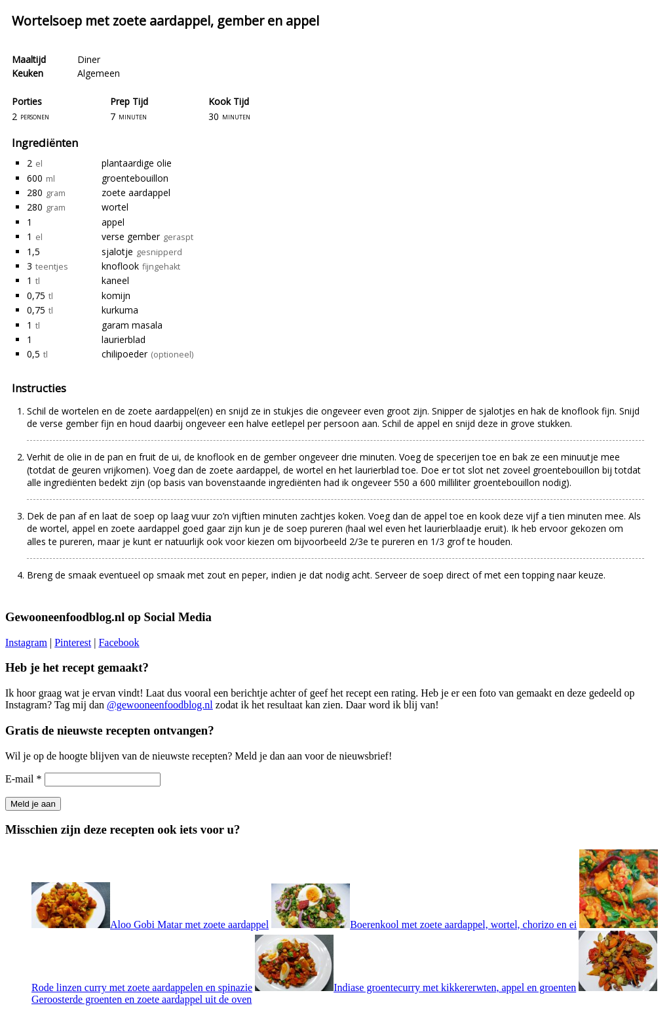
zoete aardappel (136, 192)
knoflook (120, 266)
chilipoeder (124, 354)
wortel (115, 207)
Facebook (118, 642)
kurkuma (120, 310)
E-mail (23, 778)
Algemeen (98, 73)
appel (113, 222)
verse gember (131, 236)
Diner (88, 59)
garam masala (132, 325)
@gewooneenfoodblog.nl (160, 704)
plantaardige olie (137, 163)
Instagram (26, 642)
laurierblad (123, 339)
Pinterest (72, 642)
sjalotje (117, 251)
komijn (116, 295)
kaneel (115, 280)
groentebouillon (135, 178)
